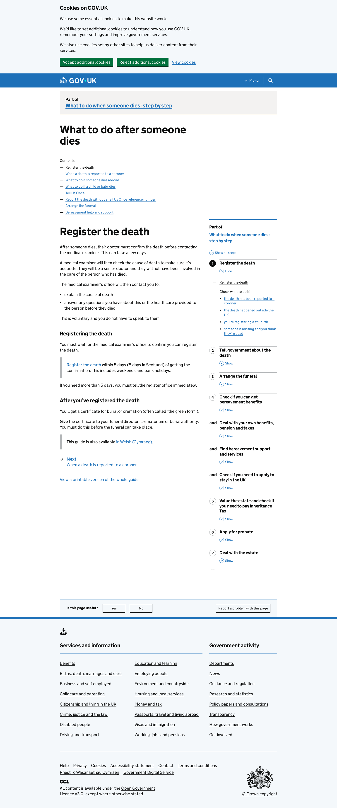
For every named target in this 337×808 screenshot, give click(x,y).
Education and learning (156, 663)
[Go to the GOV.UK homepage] (78, 80)
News (214, 673)
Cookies (98, 765)
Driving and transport (79, 734)
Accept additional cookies (87, 62)
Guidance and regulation (232, 683)
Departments (221, 663)
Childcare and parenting (82, 693)
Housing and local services (159, 693)
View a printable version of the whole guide (99, 479)
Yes (118, 608)
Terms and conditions (197, 765)
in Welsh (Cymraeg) (134, 441)
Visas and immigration (155, 724)
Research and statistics (231, 693)
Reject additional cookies (142, 62)
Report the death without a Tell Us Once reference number (110, 199)
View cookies (184, 62)
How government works (231, 724)
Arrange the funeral (80, 206)
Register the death (84, 364)
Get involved (220, 734)
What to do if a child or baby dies (90, 186)
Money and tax (148, 704)
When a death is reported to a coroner (94, 174)
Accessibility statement (132, 765)
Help (64, 765)
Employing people (151, 673)
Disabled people (75, 724)
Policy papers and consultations (238, 704)
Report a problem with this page (243, 608)
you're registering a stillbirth (246, 322)
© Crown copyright (259, 793)
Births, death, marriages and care (91, 673)
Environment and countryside (162, 683)
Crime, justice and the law (84, 714)
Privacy (80, 765)
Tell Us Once (74, 193)
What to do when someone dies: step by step (118, 105)
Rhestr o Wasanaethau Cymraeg (89, 772)
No (146, 608)
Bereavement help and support (89, 212)
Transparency (222, 714)
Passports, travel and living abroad (167, 714)
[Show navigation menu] (251, 80)
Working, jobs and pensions (160, 734)
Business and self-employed (85, 683)
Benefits (67, 663)
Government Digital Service (148, 772)
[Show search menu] (270, 80)
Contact (165, 765)
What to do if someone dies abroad (92, 180)
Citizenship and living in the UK (88, 704)
